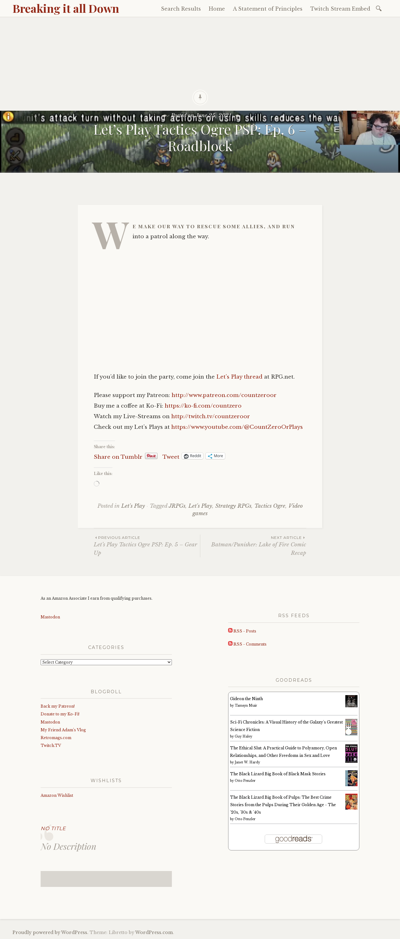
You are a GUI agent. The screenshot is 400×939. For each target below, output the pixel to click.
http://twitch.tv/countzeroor (210, 416)
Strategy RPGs (233, 506)
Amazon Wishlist (57, 795)
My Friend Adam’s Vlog (63, 730)
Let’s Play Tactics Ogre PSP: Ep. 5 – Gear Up (147, 545)
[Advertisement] (200, 64)
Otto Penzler (245, 781)
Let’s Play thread (239, 377)
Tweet (170, 456)
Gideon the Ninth (246, 698)
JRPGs (177, 506)
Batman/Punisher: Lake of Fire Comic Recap (253, 545)
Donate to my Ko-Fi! (60, 714)
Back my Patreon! (58, 706)
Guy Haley (243, 736)
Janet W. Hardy (247, 762)
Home (217, 9)
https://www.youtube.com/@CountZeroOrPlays (237, 427)
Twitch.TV (51, 745)
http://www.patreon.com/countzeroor (224, 395)
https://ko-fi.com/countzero (203, 406)
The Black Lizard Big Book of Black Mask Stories (278, 774)
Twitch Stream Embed (340, 9)
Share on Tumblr (118, 456)
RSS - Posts (242, 631)
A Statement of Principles (267, 9)
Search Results (181, 9)
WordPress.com (154, 932)
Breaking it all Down (65, 8)
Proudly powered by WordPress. (50, 932)
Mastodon (50, 617)
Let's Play (133, 506)
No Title (53, 828)
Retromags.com (56, 737)
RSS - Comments (247, 644)
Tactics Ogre (269, 506)
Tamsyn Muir (246, 706)
